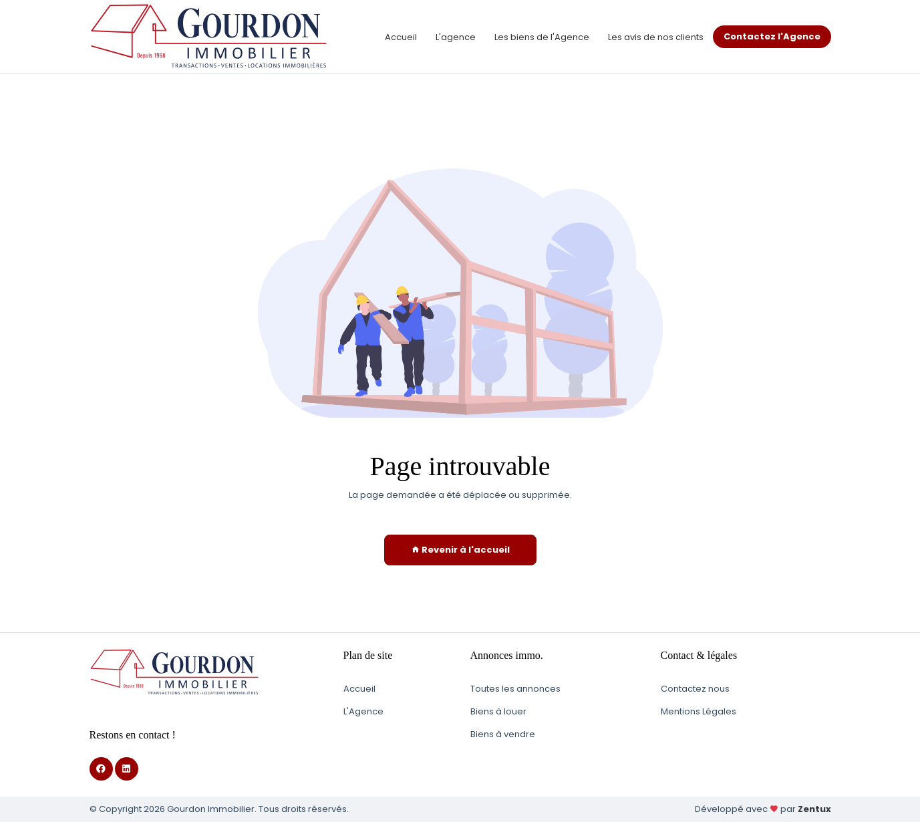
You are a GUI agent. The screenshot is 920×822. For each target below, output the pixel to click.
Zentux (814, 809)
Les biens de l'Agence (541, 37)
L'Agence (363, 711)
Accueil (401, 37)
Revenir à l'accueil (460, 549)
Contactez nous (695, 688)
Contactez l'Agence (772, 36)
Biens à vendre (502, 734)
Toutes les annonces (515, 688)
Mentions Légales (698, 711)
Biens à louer (498, 711)
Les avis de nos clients (656, 37)
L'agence (456, 37)
